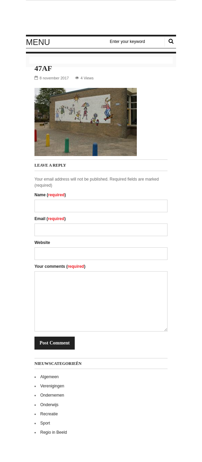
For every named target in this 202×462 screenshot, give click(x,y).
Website (42, 242)
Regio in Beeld (53, 432)
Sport (45, 423)
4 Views (87, 78)
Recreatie (49, 414)
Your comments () (59, 266)
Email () (50, 218)
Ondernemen (52, 395)
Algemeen (49, 376)
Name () (50, 194)
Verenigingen (52, 386)
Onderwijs (49, 404)
